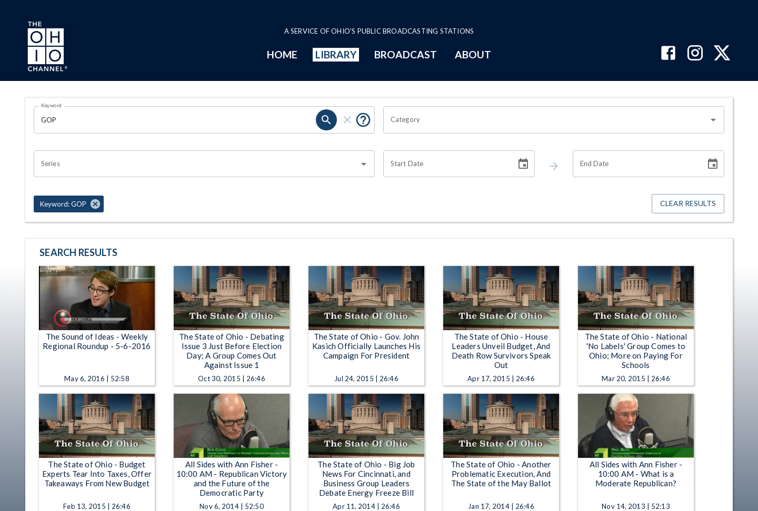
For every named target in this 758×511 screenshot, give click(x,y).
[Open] (713, 120)
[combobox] (546, 120)
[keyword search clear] (347, 119)
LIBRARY (336, 54)
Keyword (51, 105)
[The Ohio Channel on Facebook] (668, 54)
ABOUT (473, 54)
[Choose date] (523, 164)
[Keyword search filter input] (175, 120)
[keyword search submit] (326, 119)
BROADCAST (405, 54)
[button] (69, 204)
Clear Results (688, 204)
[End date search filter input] (635, 164)
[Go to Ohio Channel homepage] (46, 47)
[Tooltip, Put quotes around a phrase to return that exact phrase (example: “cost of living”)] (363, 119)
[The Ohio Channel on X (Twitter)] (722, 54)
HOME (282, 54)
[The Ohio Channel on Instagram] (695, 54)
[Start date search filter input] (445, 164)
